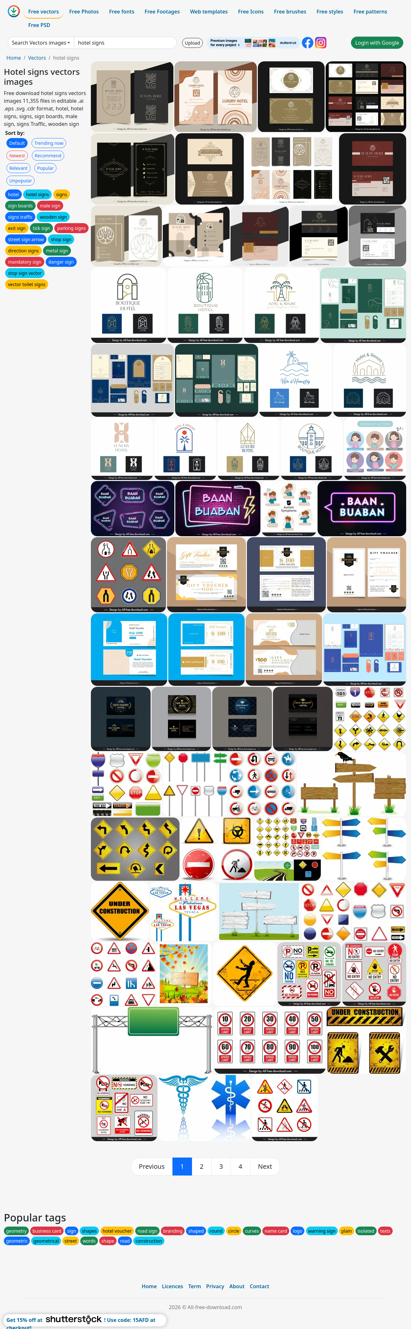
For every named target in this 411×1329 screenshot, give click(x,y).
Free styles (330, 11)
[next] (265, 1167)
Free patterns (370, 11)
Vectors (37, 57)
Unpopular (20, 181)
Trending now (48, 143)
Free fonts (122, 11)
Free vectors (43, 11)
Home (13, 57)
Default (17, 143)
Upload (192, 43)
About (236, 1286)
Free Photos (84, 11)
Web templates (209, 11)
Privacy (215, 1286)
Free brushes (290, 11)
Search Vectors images (39, 42)
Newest (17, 156)
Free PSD (39, 25)
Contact (259, 1286)
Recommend (48, 156)
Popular (45, 168)
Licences (172, 1286)
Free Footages (162, 11)
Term (194, 1286)
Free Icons (251, 11)
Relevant (18, 168)
